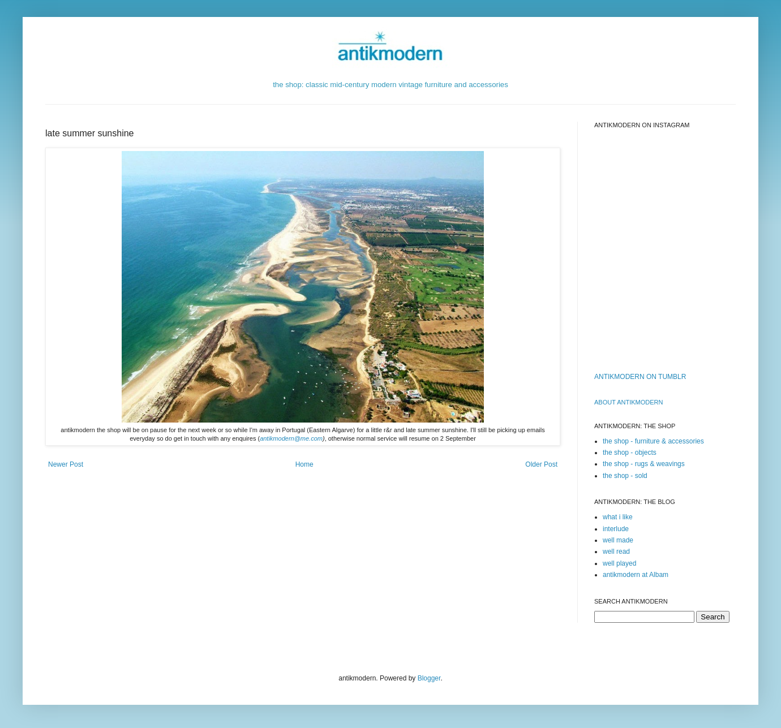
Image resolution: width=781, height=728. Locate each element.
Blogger (429, 678)
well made (618, 540)
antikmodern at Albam (635, 575)
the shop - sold (625, 476)
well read (616, 551)
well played (619, 563)
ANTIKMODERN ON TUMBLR (640, 377)
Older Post (541, 464)
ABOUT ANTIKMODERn (628, 402)
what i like (618, 517)
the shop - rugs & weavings (644, 464)
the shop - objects (629, 452)
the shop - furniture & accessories (653, 441)
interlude (616, 529)
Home (304, 464)
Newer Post (65, 464)
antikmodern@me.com (291, 438)
